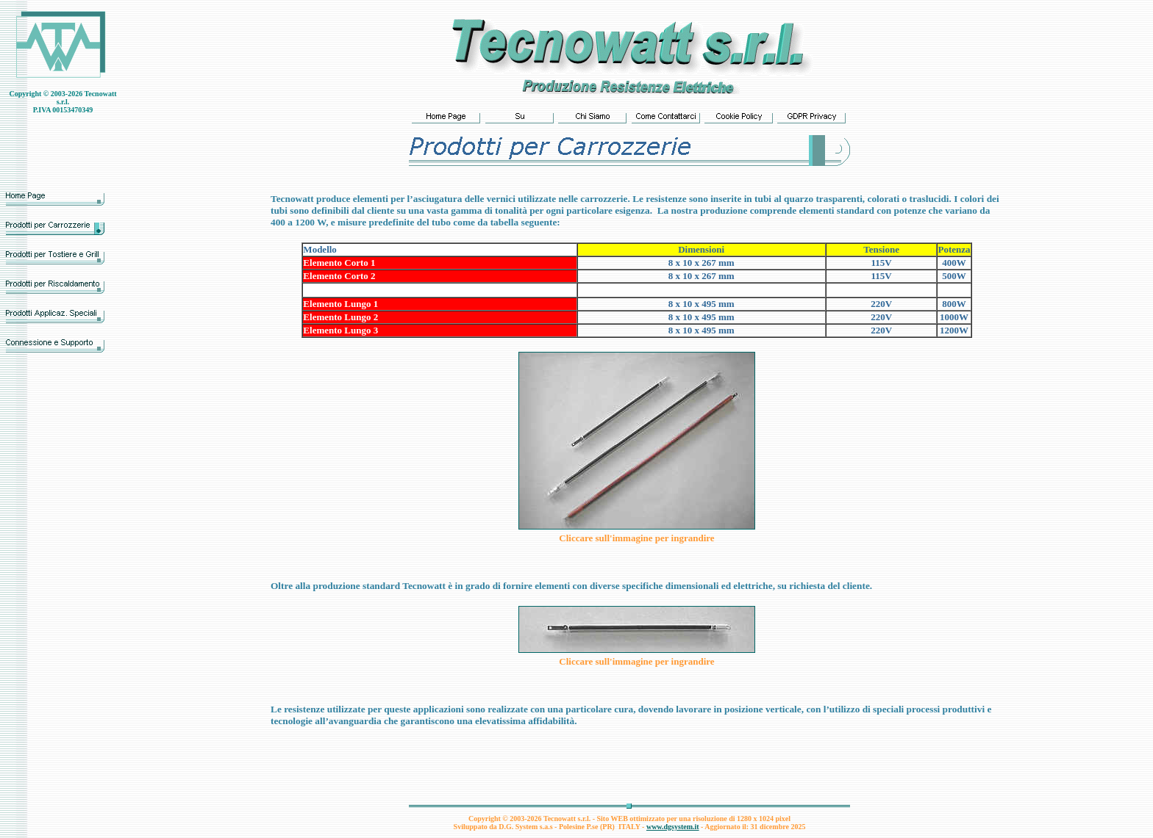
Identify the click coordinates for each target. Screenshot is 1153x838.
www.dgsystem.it (672, 827)
